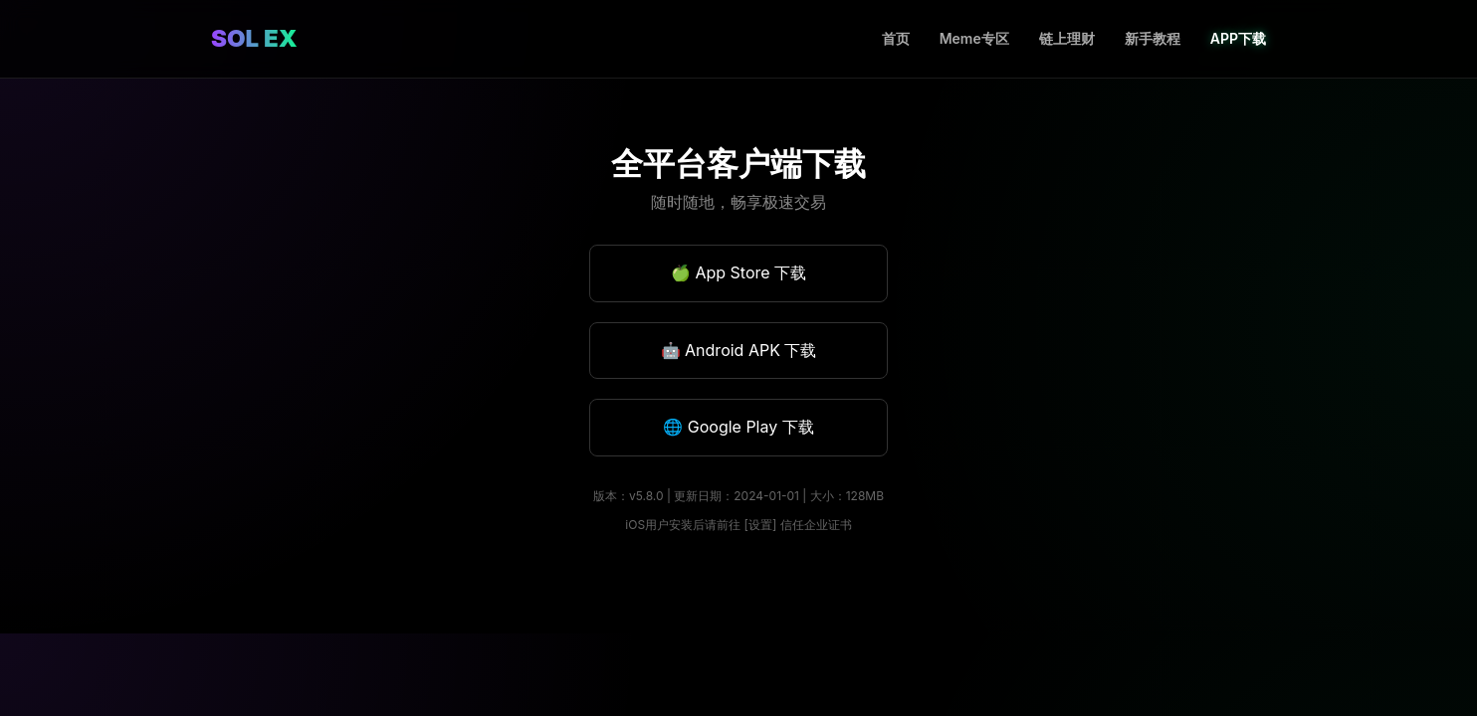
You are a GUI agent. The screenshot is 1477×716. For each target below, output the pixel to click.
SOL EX (254, 38)
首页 (896, 38)
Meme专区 (974, 38)
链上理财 (1067, 38)
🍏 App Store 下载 (738, 272)
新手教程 (1152, 38)
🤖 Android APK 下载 (739, 350)
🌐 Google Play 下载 (738, 427)
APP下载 (1238, 38)
